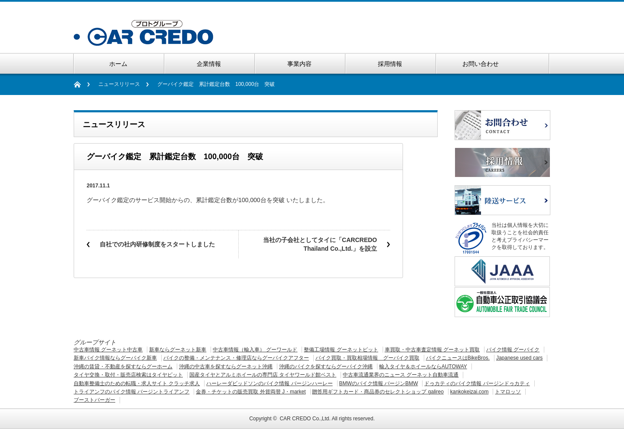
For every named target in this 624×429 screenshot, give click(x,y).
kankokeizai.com (469, 392)
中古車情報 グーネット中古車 (108, 350)
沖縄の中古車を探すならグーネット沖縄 (226, 367)
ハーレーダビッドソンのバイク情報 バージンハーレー (269, 383)
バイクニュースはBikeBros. (458, 358)
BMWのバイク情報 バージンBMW (378, 383)
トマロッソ (508, 392)
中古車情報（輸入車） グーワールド (255, 350)
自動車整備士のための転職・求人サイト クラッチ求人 (137, 383)
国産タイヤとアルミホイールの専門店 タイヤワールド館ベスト (262, 375)
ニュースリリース (119, 84)
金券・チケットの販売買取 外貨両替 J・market (251, 392)
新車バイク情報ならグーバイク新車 (115, 358)
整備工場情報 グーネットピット (341, 350)
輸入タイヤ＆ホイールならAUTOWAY (423, 367)
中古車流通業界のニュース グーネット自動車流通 (400, 375)
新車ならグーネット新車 (177, 350)
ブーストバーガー (94, 400)
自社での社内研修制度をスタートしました (157, 244)
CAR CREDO (295, 419)
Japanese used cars (519, 358)
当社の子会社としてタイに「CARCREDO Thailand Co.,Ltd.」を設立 (320, 244)
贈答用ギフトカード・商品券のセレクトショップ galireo (377, 392)
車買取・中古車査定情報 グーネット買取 (432, 350)
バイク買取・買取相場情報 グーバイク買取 (367, 358)
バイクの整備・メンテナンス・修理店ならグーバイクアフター (236, 358)
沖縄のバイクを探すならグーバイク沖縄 (326, 367)
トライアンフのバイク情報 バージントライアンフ (131, 392)
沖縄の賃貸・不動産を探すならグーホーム (123, 367)
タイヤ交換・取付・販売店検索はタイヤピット (128, 375)
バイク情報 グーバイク (513, 350)
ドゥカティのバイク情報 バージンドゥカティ (477, 383)
